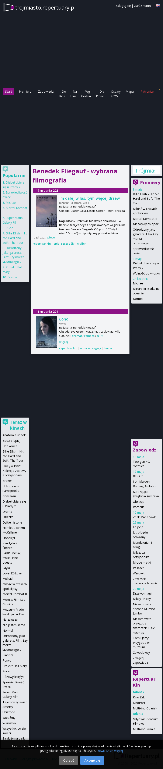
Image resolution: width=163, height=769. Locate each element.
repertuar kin (42, 243)
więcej (51, 237)
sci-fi (100, 336)
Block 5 (138, 476)
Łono (63, 319)
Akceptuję (92, 760)
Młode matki (142, 562)
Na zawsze (10, 619)
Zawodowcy (141, 653)
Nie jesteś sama (14, 625)
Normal (138, 299)
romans (89, 336)
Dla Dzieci (100, 93)
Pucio (9, 228)
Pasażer (138, 568)
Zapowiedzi (46, 91)
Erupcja (138, 527)
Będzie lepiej (11, 441)
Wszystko (9, 723)
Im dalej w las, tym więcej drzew (89, 198)
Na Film (73, 93)
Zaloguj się (123, 6)
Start (8, 91)
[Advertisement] (81, 130)
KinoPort (139, 703)
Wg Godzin (86, 93)
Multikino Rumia (144, 729)
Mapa (130, 91)
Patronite (147, 91)
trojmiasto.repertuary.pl (45, 7)
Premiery (25, 91)
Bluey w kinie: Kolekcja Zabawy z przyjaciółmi (14, 470)
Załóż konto (142, 6)
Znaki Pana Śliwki (144, 517)
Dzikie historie (12, 522)
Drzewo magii (142, 593)
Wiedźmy (9, 718)
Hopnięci (9, 538)
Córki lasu (9, 496)
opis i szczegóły (63, 243)
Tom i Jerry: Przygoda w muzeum (141, 642)
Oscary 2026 (116, 93)
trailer (81, 243)
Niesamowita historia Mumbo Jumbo (144, 608)
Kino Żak (139, 697)
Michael (138, 283)
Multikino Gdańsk (145, 708)
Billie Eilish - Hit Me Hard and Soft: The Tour (146, 198)
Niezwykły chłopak (146, 224)
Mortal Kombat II (145, 219)
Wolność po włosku (146, 273)
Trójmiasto (145, 170)
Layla (6, 568)
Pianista (8, 655)
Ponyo (7, 660)
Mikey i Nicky (142, 599)
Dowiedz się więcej (110, 751)
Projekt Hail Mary (15, 666)
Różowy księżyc (13, 677)
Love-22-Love (12, 573)
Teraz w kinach (18, 425)
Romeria (139, 507)
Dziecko (8, 517)
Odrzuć (68, 760)
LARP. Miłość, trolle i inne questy (12, 557)
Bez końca (10, 446)
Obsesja (138, 502)
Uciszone (9, 712)
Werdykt (139, 573)
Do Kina (62, 93)
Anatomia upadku (15, 435)
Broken (8, 481)
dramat (77, 336)
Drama (12, 277)
